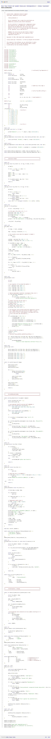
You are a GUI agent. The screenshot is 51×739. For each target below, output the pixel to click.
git (13, 6)
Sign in (48, 1)
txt (46, 737)
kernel (10, 6)
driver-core (23, 6)
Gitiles (7, 737)
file (26, 10)
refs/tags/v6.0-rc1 (31, 6)
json (49, 737)
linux (2, 6)
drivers (40, 6)
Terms (14, 737)
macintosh (45, 6)
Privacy (10, 737)
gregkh (17, 6)
